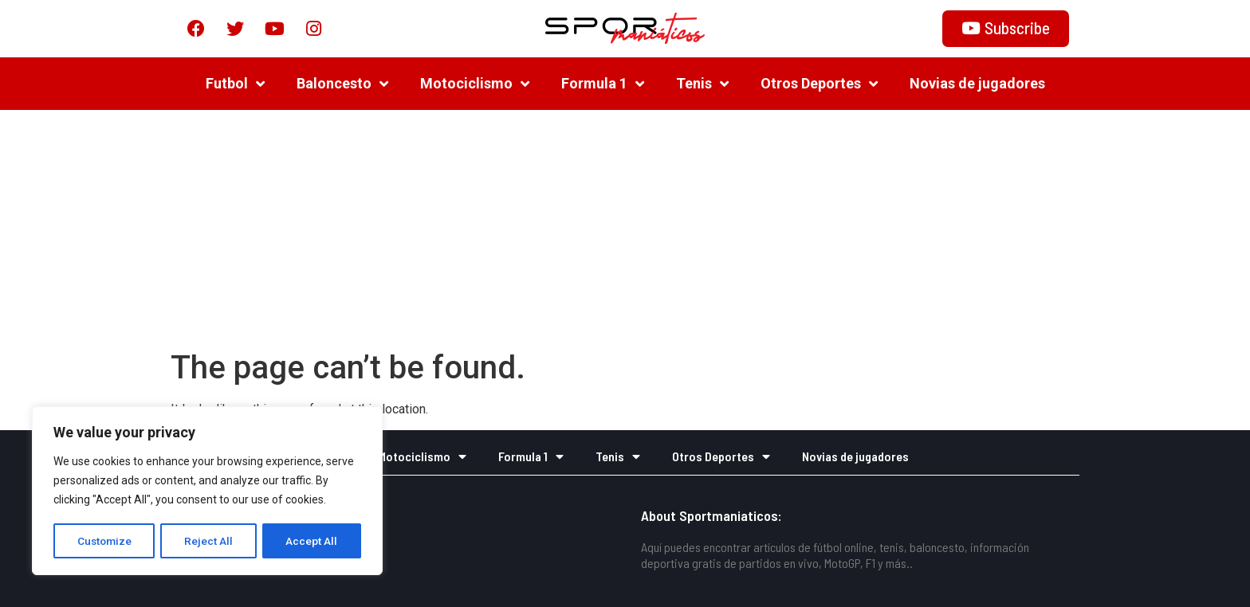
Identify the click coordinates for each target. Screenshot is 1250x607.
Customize (105, 541)
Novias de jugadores (977, 83)
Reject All (210, 541)
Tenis (702, 84)
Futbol (235, 84)
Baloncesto (342, 84)
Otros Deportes (819, 84)
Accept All (312, 541)
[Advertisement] (625, 229)
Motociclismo (474, 84)
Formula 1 (602, 84)
